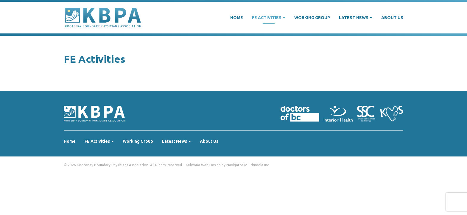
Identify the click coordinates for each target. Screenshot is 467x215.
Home (236, 17)
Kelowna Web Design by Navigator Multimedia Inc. (228, 165)
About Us (392, 17)
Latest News (355, 17)
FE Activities (268, 17)
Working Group (312, 17)
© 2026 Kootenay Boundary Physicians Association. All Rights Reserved (123, 165)
